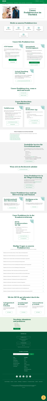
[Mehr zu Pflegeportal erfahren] (29, 187)
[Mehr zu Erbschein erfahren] (9, 319)
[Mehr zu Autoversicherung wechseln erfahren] (37, 319)
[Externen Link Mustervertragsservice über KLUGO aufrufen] (14, 137)
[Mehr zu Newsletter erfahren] (16, 336)
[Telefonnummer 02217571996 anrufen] (32, 156)
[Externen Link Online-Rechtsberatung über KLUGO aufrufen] (15, 134)
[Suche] (18, 361)
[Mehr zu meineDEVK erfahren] (34, 65)
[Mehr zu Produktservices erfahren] (8, 28)
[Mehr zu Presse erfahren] (25, 367)
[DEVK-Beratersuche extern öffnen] (13, 62)
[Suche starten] (31, 361)
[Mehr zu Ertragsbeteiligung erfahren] (34, 207)
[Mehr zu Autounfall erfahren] (23, 95)
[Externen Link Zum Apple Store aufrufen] (23, 238)
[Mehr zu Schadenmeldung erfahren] (15, 367)
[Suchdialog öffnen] (37, 1)
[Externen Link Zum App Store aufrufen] (34, 123)
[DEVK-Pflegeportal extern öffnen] (29, 185)
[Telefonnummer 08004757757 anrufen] (23, 344)
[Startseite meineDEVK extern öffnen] (42, 1)
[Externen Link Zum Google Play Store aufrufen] (34, 120)
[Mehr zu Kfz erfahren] (23, 93)
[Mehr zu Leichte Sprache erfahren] (15, 373)
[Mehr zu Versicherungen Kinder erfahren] (23, 319)
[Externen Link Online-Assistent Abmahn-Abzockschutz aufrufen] (15, 139)
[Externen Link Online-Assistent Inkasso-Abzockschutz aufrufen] (15, 138)
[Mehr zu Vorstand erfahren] (25, 370)
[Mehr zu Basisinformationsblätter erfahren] (13, 208)
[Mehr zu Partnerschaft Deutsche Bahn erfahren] (27, 376)
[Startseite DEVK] (4, 1)
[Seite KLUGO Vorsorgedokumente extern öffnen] (12, 122)
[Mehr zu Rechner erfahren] (13, 60)
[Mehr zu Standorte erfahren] (25, 373)
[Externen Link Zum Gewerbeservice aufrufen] (29, 161)
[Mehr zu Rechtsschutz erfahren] (23, 169)
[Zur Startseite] (2, 4)
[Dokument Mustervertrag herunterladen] (23, 81)
